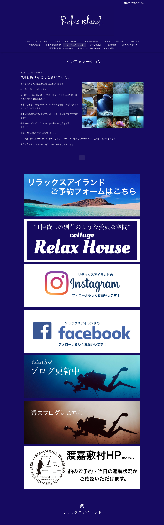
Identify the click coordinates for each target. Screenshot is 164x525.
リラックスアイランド (82, 512)
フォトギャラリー (90, 41)
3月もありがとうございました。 (46, 77)
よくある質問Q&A (52, 45)
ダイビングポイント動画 (65, 41)
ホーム (28, 41)
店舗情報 (112, 45)
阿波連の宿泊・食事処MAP (61, 48)
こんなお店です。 (41, 41)
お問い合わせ (96, 45)
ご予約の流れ (34, 45)
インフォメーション (75, 45)
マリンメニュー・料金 (113, 41)
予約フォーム (135, 41)
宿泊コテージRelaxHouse (89, 48)
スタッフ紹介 (109, 48)
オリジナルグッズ (130, 45)
